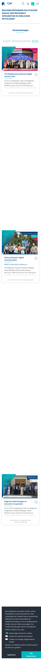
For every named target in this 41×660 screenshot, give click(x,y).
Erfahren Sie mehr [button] (17, 629)
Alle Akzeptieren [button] (31, 654)
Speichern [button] (11, 655)
